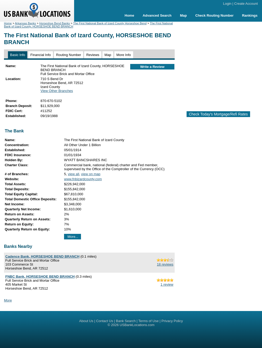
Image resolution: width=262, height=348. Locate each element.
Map (183, 15)
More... (72, 237)
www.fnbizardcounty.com (83, 179)
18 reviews (165, 264)
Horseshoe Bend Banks (54, 23)
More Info (123, 55)
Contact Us (104, 321)
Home (129, 15)
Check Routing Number (214, 15)
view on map (90, 174)
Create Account (246, 4)
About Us (86, 321)
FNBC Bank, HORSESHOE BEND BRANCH (40, 277)
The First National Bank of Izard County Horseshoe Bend (110, 23)
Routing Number (68, 55)
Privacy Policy (172, 321)
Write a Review (152, 67)
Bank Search (125, 321)
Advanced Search (157, 15)
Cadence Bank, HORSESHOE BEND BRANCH (42, 256)
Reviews (92, 55)
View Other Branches (56, 91)
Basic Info (17, 55)
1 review (167, 284)
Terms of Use (148, 321)
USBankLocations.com (137, 325)
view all (73, 174)
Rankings (250, 15)
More (8, 300)
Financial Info (40, 55)
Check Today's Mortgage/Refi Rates (218, 114)
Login (227, 4)
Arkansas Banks (25, 23)
